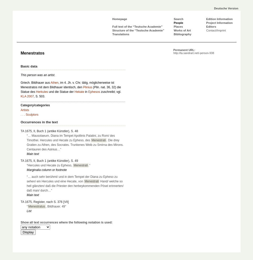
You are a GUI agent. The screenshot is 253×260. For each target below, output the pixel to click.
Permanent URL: (193, 51)
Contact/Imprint (216, 30)
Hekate (79, 92)
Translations (120, 34)
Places (178, 26)
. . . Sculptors (29, 114)
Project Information (219, 22)
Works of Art (182, 30)
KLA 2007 (27, 96)
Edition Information (219, 19)
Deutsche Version (226, 8)
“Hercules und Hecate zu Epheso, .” (58, 165)
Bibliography (182, 34)
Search (178, 19)
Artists (25, 110)
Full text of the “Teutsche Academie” (137, 26)
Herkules (42, 92)
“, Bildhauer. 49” (46, 206)
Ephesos (94, 92)
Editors (211, 26)
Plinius (87, 87)
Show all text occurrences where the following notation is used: (67, 222)
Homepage (119, 19)
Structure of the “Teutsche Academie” (138, 30)
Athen (55, 82)
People (178, 22)
